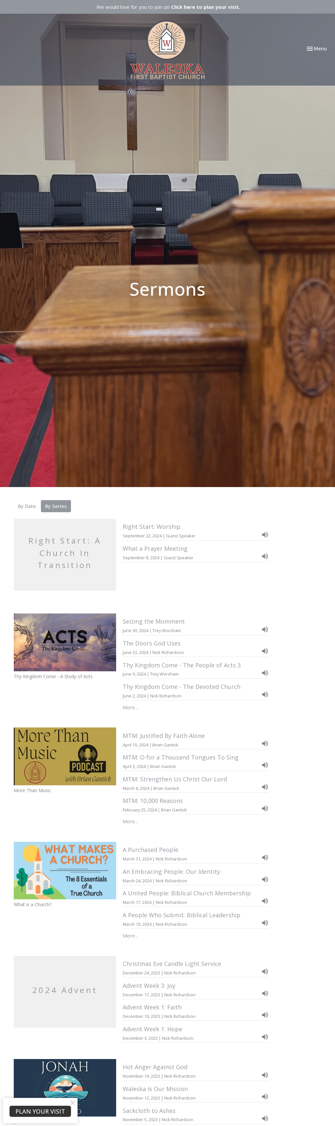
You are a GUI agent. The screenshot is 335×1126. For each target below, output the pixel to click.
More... (130, 707)
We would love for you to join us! (168, 7)
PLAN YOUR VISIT (40, 1111)
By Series (56, 506)
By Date (27, 506)
